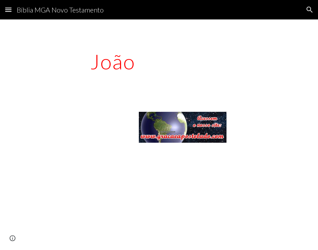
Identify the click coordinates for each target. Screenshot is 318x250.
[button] (8, 9)
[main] (112, 61)
